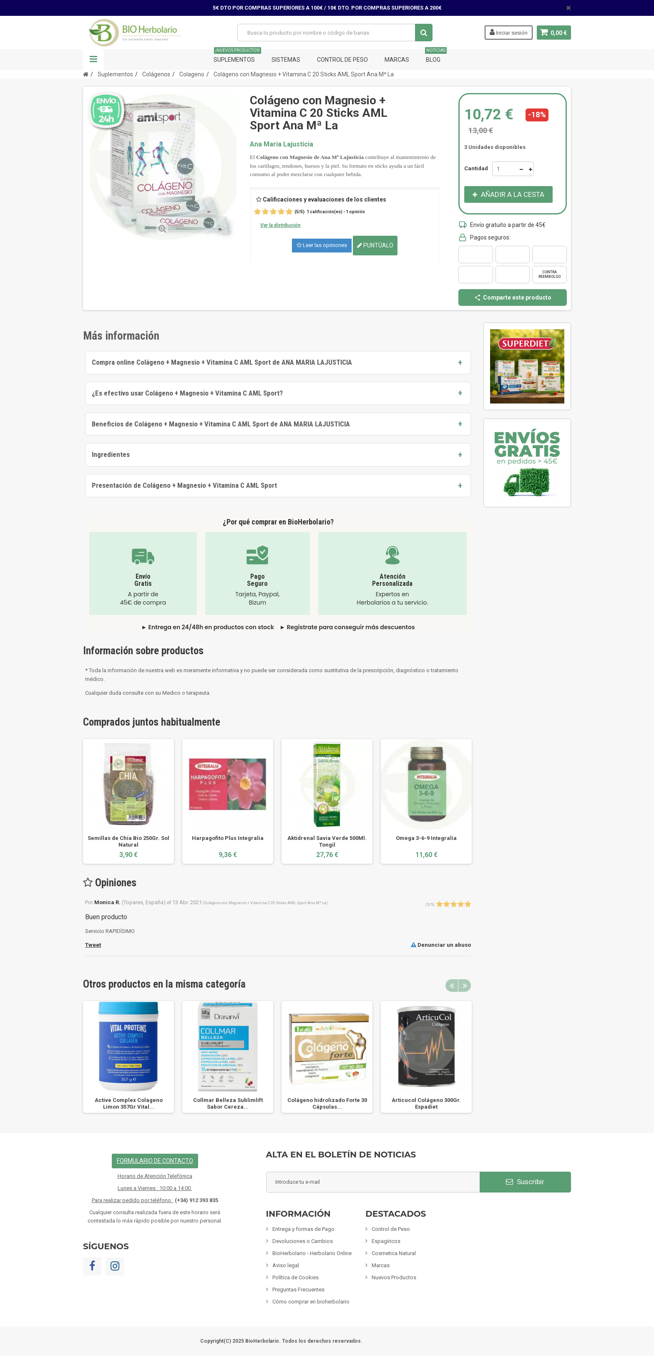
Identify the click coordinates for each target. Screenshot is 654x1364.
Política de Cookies (295, 1277)
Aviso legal (285, 1265)
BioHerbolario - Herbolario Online (312, 1253)
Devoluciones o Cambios (302, 1241)
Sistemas (286, 59)
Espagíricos (386, 1241)
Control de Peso (342, 59)
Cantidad (476, 168)
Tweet (93, 945)
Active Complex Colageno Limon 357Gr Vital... (129, 1103)
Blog (436, 56)
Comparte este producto (512, 297)
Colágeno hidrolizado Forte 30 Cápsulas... (327, 1103)
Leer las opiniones (322, 245)
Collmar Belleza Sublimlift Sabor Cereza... (228, 1103)
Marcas (397, 59)
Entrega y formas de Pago (303, 1229)
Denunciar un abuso (441, 945)
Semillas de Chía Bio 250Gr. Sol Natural (128, 841)
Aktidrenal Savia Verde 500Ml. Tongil (327, 841)
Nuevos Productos (394, 1277)
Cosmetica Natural (394, 1253)
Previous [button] (451, 985)
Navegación (93, 59)
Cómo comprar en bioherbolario (311, 1301)
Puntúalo (375, 245)
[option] (128, 801)
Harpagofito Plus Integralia (228, 838)
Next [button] (464, 985)
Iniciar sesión (508, 32)
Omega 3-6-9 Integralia (426, 838)
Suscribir (525, 1181)
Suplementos (237, 56)
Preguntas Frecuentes (298, 1289)
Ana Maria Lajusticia (281, 144)
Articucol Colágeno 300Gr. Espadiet (426, 1103)
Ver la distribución (280, 225)
